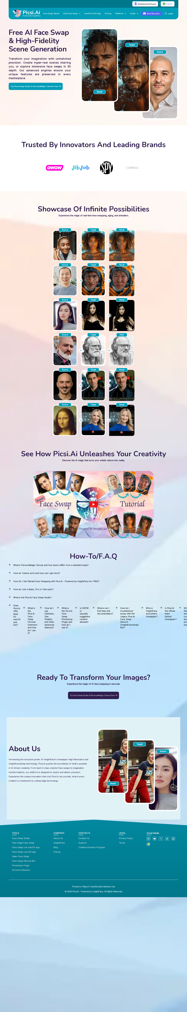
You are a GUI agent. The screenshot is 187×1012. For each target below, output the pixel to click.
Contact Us (83, 838)
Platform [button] (120, 14)
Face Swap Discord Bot (23, 861)
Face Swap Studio (51, 14)
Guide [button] (134, 14)
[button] (148, 844)
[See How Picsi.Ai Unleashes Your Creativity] (93, 504)
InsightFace (59, 842)
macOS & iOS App (92, 14)
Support (82, 842)
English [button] (167, 3)
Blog (55, 847)
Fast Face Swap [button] (71, 14)
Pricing (108, 14)
